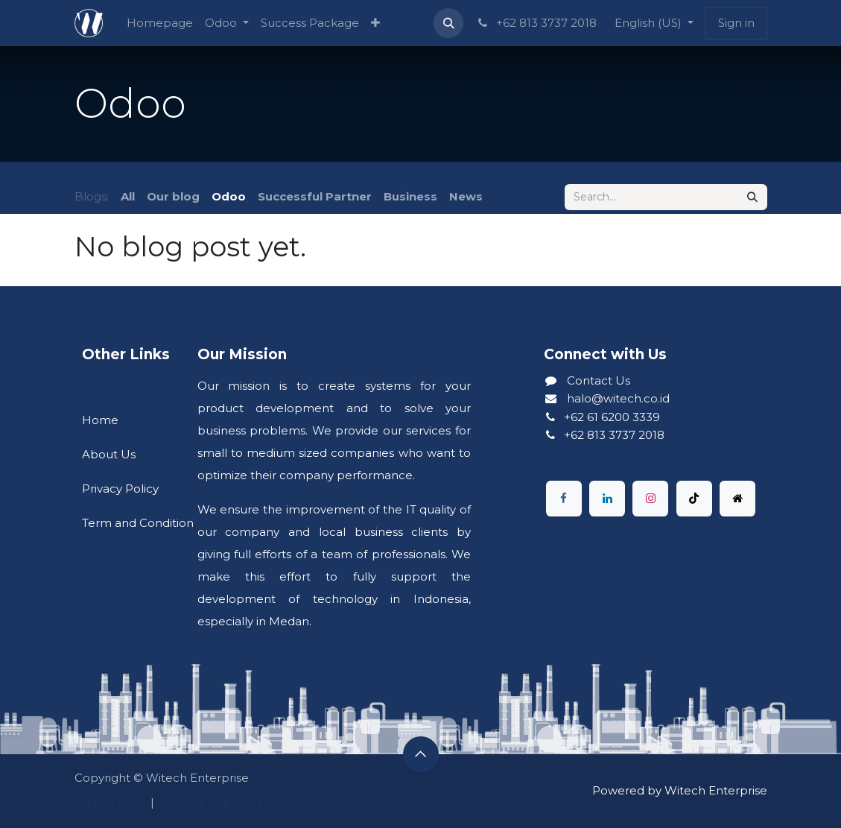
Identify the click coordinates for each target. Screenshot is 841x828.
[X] (737, 498)
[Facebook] (564, 498)
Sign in (736, 23)
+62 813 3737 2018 (535, 23)
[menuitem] (160, 23)
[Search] (752, 197)
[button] (448, 23)
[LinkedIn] (607, 498)
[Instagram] (650, 498)
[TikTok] (694, 498)
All (128, 196)
